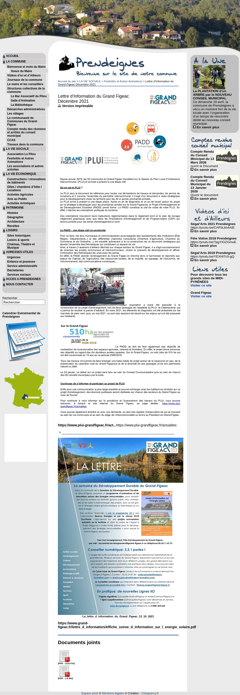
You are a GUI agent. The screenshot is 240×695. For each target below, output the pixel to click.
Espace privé (90, 693)
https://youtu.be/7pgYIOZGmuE (213, 242)
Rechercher (9, 298)
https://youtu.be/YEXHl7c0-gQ (212, 256)
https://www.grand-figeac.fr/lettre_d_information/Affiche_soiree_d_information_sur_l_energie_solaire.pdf (127, 625)
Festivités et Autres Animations (123, 81)
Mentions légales (113, 693)
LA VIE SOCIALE (90, 81)
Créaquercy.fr (150, 693)
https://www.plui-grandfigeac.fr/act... (87, 425)
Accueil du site (67, 81)
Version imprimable (75, 106)
